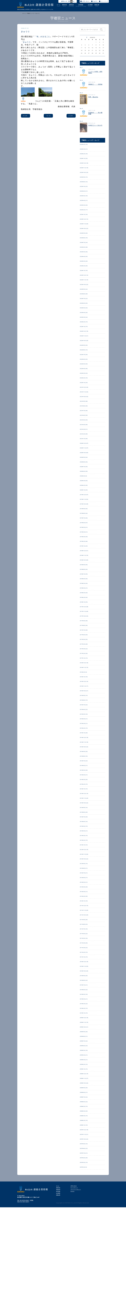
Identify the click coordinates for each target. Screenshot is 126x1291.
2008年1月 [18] (85, 1205)
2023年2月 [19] (85, 339)
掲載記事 (96, 5)
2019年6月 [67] (85, 555)
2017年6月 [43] (85, 676)
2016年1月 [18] (85, 722)
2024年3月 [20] (85, 273)
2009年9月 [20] (85, 1104)
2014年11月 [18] (85, 792)
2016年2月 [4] (84, 717)
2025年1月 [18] (85, 223)
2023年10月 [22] (85, 299)
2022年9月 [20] (85, 364)
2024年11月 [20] (85, 233)
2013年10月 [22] (85, 858)
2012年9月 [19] (85, 923)
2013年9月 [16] (85, 863)
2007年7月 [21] (85, 1235)
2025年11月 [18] (85, 173)
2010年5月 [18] (85, 1064)
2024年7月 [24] (85, 253)
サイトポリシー (75, 1272)
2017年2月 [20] (85, 696)
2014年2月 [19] (85, 837)
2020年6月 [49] (85, 500)
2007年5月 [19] (85, 1245)
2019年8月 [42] (85, 545)
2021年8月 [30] (85, 430)
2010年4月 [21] (85, 1069)
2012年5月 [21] (85, 943)
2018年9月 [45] (85, 601)
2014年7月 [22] (85, 812)
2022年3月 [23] (85, 394)
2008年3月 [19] (85, 1195)
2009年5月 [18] (85, 1125)
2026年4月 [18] (85, 148)
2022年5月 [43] (85, 384)
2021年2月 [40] (85, 460)
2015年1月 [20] (85, 782)
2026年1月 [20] (85, 163)
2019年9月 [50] (85, 540)
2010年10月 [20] (85, 1039)
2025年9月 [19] (85, 183)
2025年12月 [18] (85, 168)
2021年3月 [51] (85, 455)
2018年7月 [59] (85, 611)
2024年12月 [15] (85, 228)
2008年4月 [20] (85, 1190)
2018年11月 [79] (85, 591)
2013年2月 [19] (85, 898)
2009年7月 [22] (85, 1114)
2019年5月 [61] (85, 560)
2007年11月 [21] (85, 1215)
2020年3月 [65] (85, 510)
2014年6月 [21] (85, 817)
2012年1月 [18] (85, 963)
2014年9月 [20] (85, 802)
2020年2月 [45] (85, 515)
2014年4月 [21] (85, 827)
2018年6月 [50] (85, 616)
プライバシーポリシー (78, 1274)
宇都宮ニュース (35, 13)
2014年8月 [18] (85, 807)
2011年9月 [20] (85, 984)
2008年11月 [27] (85, 1155)
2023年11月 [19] (85, 294)
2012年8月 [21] (85, 928)
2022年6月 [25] (85, 379)
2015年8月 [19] (85, 747)
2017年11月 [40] (85, 651)
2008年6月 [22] (85, 1180)
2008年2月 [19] (85, 1200)
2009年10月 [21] (85, 1099)
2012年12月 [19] (85, 908)
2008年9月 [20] (85, 1165)
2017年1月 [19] (85, 702)
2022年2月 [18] (85, 399)
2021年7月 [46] (85, 435)
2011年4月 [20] (85, 1009)
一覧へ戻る (48, 116)
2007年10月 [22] (85, 1220)
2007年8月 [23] (85, 1230)
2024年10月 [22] (85, 238)
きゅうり (27, 42)
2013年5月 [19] (85, 883)
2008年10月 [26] (85, 1160)
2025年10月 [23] (85, 178)
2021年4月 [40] (85, 450)
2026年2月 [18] (85, 158)
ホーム (58, 5)
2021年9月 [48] (85, 425)
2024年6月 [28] (85, 258)
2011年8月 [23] (85, 989)
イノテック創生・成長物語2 (95, 75)
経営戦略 (81, 5)
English (95, 1)
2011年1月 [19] (85, 1024)
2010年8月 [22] (85, 1049)
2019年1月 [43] (85, 581)
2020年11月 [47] (85, 475)
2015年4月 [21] (85, 767)
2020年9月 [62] (85, 485)
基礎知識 (71, 5)
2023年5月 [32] (85, 324)
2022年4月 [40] (85, 389)
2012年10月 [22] (85, 918)
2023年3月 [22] (85, 334)
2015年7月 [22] (85, 752)
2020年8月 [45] (85, 490)
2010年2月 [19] (85, 1079)
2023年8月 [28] (85, 309)
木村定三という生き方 (95, 128)
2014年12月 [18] (85, 787)
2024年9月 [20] (85, 243)
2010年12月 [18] (85, 1029)
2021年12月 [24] (85, 409)
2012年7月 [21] (85, 933)
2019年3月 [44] (85, 571)
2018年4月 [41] (85, 626)
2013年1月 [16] (85, 903)
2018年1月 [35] (85, 641)
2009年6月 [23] (85, 1120)
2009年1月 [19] (85, 1145)
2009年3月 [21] (85, 1135)
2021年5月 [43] (85, 445)
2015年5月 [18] (85, 762)
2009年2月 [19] (85, 1140)
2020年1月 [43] (85, 520)
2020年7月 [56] (85, 495)
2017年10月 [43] (85, 656)
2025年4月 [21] (85, 208)
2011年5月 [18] (85, 1004)
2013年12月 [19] (85, 848)
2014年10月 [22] (85, 797)
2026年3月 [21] (85, 153)
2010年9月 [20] (85, 1044)
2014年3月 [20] (85, 832)
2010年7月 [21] (85, 1054)
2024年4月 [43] (85, 268)
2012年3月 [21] (85, 953)
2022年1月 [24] (85, 404)
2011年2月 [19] (85, 1019)
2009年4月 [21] (85, 1130)
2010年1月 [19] (85, 1084)
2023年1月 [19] (85, 344)
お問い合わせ (85, 1)
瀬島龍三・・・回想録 (95, 87)
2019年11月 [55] (85, 530)
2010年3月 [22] (85, 1074)
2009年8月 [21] (85, 1109)
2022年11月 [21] (85, 354)
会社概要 (90, 5)
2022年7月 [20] (85, 374)
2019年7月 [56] (85, 550)
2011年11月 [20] (85, 973)
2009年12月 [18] (85, 1089)
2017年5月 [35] (85, 681)
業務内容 (64, 5)
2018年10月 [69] (85, 596)
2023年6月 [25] (85, 319)
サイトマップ (104, 1)
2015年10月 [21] (85, 737)
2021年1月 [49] (85, 465)
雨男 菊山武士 (93, 100)
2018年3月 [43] (85, 631)
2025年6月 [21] (85, 198)
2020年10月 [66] (85, 480)
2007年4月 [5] (84, 1250)
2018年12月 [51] (85, 586)
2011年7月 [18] (85, 994)
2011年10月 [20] (85, 978)
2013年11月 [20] (85, 853)
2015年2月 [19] (85, 777)
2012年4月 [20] (85, 948)
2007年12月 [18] (85, 1210)
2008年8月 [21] (85, 1170)
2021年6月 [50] (85, 440)
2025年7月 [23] (85, 193)
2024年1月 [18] (85, 283)
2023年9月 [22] (85, 304)
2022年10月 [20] (85, 359)
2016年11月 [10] (85, 712)
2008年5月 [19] (85, 1185)
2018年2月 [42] (85, 636)
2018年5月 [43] (85, 621)
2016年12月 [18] (85, 707)
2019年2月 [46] (85, 576)
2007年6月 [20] (85, 1240)
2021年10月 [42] (85, 419)
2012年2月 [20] (85, 958)
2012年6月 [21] (85, 938)
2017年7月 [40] (85, 671)
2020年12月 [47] (85, 470)
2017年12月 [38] (85, 646)
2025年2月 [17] (85, 218)
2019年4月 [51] (85, 566)
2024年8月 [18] (85, 248)
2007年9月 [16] (85, 1225)
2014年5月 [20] (85, 822)
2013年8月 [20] (85, 868)
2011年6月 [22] (85, 999)
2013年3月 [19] (85, 893)
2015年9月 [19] (85, 742)
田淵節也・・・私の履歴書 (95, 116)
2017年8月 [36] (85, 666)
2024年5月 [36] (85, 263)
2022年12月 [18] (85, 349)
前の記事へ (25, 116)
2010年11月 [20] (85, 1034)
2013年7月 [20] (85, 873)
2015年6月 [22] (85, 757)
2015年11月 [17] (85, 732)
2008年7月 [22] (85, 1175)
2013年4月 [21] (85, 888)
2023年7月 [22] (85, 314)
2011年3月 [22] (85, 1014)
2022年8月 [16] (85, 369)
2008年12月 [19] (85, 1150)
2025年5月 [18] (85, 203)
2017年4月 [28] (85, 686)
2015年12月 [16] (85, 727)
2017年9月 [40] (85, 661)
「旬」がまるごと (42, 37)
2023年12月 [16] (85, 289)
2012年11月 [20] (85, 913)
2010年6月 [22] (85, 1059)
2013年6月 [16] (85, 878)
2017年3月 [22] (85, 691)
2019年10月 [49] (85, 535)
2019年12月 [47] (85, 525)
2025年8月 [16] (85, 188)
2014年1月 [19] (85, 843)
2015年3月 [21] (85, 772)
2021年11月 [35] (85, 414)
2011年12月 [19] (85, 968)
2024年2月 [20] (85, 278)
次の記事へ (71, 116)
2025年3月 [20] (85, 213)
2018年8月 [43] (85, 606)
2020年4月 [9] (84, 505)
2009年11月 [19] (85, 1094)
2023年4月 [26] (85, 329)
